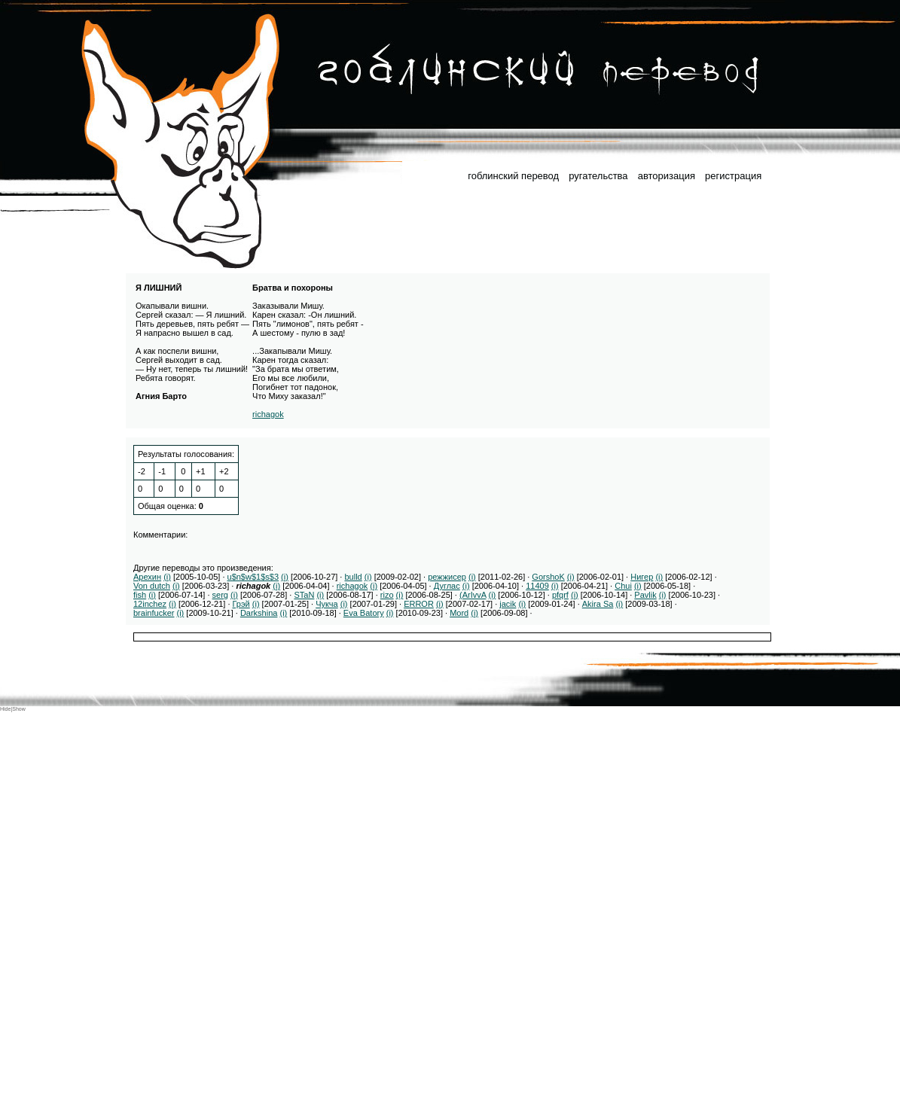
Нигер (641, 576)
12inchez (149, 603)
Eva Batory (363, 612)
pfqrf (560, 594)
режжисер (447, 576)
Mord (459, 612)
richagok (268, 414)
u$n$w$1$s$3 (253, 576)
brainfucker (153, 612)
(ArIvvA (472, 594)
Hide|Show (13, 708)
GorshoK (548, 576)
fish (139, 594)
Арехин (147, 576)
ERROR (419, 603)
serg (220, 594)
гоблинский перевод (513, 175)
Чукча (327, 603)
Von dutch (151, 585)
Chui (623, 585)
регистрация (733, 175)
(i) (167, 576)
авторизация (666, 175)
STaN (304, 594)
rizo (387, 594)
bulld (353, 576)
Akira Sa (598, 603)
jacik (507, 603)
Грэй (241, 603)
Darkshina (259, 612)
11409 (537, 585)
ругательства (598, 175)
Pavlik (645, 594)
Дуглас (447, 585)
